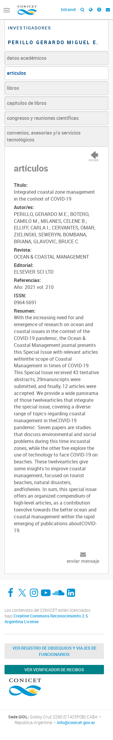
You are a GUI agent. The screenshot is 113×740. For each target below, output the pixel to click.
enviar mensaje (83, 561)
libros (13, 88)
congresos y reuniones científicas (43, 118)
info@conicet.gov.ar (76, 722)
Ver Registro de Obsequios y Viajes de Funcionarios (54, 651)
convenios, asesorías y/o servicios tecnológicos (43, 136)
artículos (16, 73)
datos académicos (26, 58)
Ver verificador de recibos (54, 669)
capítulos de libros (26, 103)
